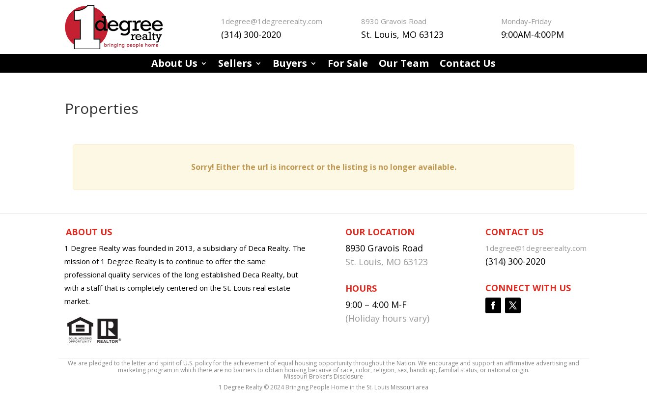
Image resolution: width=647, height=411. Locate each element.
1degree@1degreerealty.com (271, 21)
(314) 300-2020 (251, 34)
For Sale (348, 65)
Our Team (404, 65)
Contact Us (468, 65)
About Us (174, 65)
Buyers (290, 65)
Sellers (235, 65)
